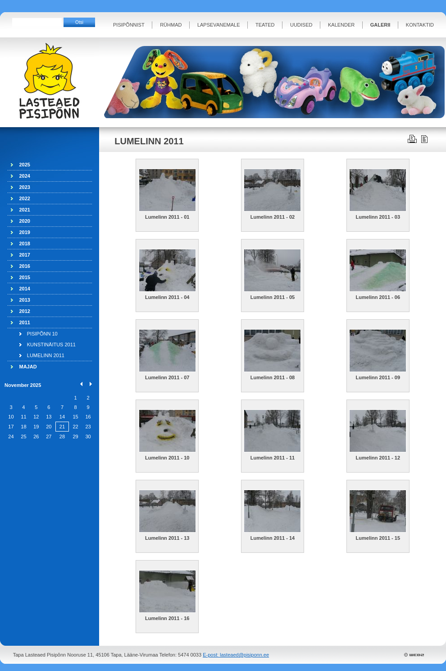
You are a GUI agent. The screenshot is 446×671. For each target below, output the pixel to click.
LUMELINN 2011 (45, 355)
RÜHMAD (171, 25)
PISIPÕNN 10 (42, 333)
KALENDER (341, 25)
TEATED (265, 25)
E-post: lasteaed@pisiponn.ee (236, 654)
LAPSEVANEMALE (218, 25)
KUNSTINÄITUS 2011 (51, 344)
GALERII (380, 25)
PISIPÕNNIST (129, 25)
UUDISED (301, 25)
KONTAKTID (420, 25)
